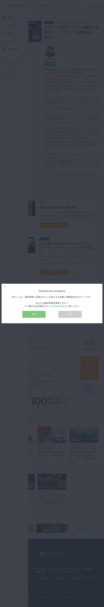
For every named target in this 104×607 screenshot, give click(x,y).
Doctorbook (58, 306)
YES (34, 314)
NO (70, 314)
